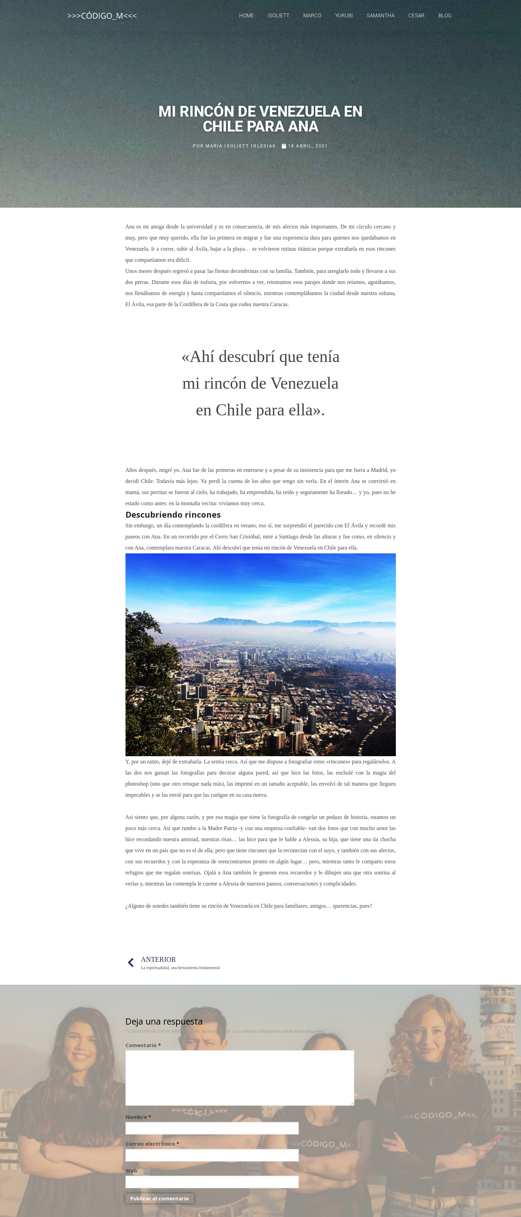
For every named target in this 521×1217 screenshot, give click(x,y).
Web (131, 1170)
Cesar (416, 15)
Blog (444, 15)
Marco (312, 15)
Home (246, 15)
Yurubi (344, 15)
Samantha (380, 15)
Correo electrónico (152, 1143)
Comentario (143, 1045)
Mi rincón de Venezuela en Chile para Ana (260, 116)
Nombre (138, 1116)
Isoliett (278, 15)
